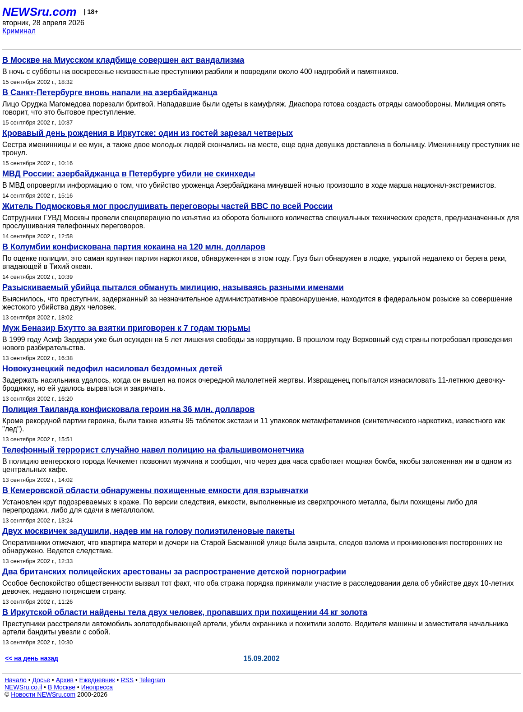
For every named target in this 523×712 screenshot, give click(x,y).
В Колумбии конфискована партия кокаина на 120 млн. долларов (133, 246)
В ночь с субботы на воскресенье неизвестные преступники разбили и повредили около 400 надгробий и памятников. (200, 71)
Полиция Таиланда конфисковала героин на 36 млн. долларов (128, 409)
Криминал (19, 31)
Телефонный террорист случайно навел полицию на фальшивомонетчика (153, 449)
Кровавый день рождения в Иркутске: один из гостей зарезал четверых (147, 133)
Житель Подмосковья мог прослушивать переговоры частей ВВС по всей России (167, 206)
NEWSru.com (39, 11)
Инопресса (97, 687)
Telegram (152, 680)
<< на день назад (31, 658)
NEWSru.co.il (23, 687)
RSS (127, 680)
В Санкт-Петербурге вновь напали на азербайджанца (110, 92)
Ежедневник (97, 680)
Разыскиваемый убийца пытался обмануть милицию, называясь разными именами (173, 287)
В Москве (61, 687)
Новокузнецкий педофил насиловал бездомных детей (112, 368)
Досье (41, 680)
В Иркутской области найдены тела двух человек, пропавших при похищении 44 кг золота (184, 612)
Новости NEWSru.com (43, 694)
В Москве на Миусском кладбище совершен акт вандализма (123, 60)
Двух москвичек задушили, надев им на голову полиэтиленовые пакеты (148, 531)
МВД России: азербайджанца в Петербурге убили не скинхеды (128, 173)
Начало (16, 680)
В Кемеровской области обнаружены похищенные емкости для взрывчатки (155, 490)
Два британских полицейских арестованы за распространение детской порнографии (174, 571)
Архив (65, 680)
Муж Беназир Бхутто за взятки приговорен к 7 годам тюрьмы (126, 328)
